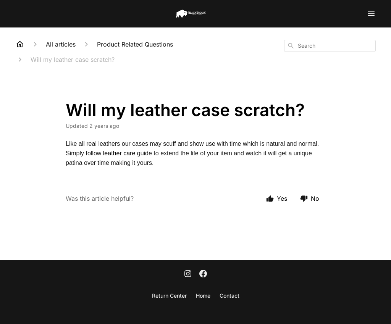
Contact (229, 295)
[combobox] (330, 46)
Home (203, 295)
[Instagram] (187, 274)
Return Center (169, 295)
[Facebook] (203, 274)
